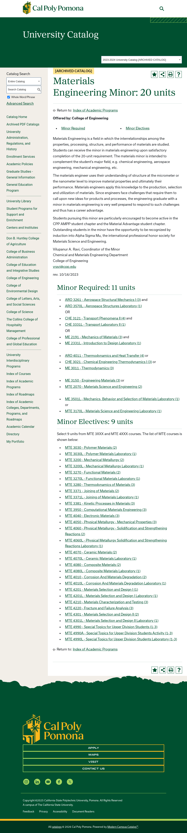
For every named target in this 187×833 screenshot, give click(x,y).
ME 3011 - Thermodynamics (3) (89, 368)
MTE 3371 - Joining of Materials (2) (92, 491)
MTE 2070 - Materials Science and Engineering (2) (103, 386)
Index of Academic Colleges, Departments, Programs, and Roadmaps (23, 410)
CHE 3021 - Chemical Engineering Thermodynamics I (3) (108, 362)
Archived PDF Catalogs (22, 124)
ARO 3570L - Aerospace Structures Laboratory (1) (103, 306)
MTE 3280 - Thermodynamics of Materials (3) (100, 484)
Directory (12, 434)
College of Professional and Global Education (23, 341)
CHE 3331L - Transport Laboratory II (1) (95, 324)
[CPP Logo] (53, 729)
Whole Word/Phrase (23, 97)
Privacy (43, 811)
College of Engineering (22, 278)
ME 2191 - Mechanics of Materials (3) (93, 337)
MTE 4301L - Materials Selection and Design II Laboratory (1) (111, 620)
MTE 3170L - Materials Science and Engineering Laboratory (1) (113, 411)
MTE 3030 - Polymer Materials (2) (91, 447)
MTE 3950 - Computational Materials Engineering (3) (105, 509)
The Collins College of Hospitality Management (22, 325)
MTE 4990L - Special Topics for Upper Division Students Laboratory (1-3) (121, 639)
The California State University (55, 804)
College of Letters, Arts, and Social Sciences (23, 301)
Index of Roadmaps (20, 394)
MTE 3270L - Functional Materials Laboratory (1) (102, 478)
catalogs (57, 826)
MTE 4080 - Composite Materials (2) (93, 565)
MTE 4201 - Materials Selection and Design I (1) (101, 589)
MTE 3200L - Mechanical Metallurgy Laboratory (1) (104, 466)
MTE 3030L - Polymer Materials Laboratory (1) (100, 454)
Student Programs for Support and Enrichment (21, 214)
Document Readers (83, 811)
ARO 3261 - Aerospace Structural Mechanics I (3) (103, 300)
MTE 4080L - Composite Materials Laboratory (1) (102, 571)
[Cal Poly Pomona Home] (53, 8)
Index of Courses (18, 374)
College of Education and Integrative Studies (22, 267)
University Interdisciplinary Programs (17, 360)
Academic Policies (19, 164)
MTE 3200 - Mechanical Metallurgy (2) (94, 460)
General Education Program (19, 187)
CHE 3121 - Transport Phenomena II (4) (95, 318)
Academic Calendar (20, 427)
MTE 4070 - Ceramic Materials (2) (91, 552)
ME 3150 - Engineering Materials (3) (92, 380)
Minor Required (73, 128)
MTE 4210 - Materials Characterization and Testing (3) (106, 602)
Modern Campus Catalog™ (122, 826)
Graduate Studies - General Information (20, 174)
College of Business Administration (20, 254)
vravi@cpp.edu (64, 266)
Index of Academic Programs (19, 384)
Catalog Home (16, 117)
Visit (93, 761)
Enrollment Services (20, 157)
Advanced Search (20, 103)
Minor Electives (137, 128)
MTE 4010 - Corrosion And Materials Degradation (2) (105, 577)
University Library (18, 201)
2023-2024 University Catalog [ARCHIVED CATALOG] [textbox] (134, 59)
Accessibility (60, 811)
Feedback (28, 811)
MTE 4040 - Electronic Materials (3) (92, 516)
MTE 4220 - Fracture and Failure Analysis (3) (99, 608)
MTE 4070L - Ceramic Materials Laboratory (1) (100, 558)
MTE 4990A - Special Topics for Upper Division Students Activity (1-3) (118, 633)
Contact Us (93, 768)
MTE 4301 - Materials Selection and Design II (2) (102, 614)
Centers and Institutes (22, 228)
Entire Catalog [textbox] (16, 81)
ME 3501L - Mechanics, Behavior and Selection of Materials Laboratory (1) (122, 399)
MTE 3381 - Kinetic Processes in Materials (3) (100, 503)
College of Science (19, 312)
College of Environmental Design (22, 288)
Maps (93, 754)
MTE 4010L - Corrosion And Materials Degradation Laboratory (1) (115, 583)
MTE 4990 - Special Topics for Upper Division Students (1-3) (111, 627)
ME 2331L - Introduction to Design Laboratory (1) (103, 343)
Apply (93, 747)
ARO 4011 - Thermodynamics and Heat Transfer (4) (104, 355)
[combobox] (141, 60)
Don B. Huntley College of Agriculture (22, 241)
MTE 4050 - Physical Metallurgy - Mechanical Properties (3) (111, 522)
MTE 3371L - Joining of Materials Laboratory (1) (102, 497)
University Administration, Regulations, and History (18, 140)
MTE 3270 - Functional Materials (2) (92, 472)
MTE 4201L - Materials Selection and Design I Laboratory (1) (111, 596)
